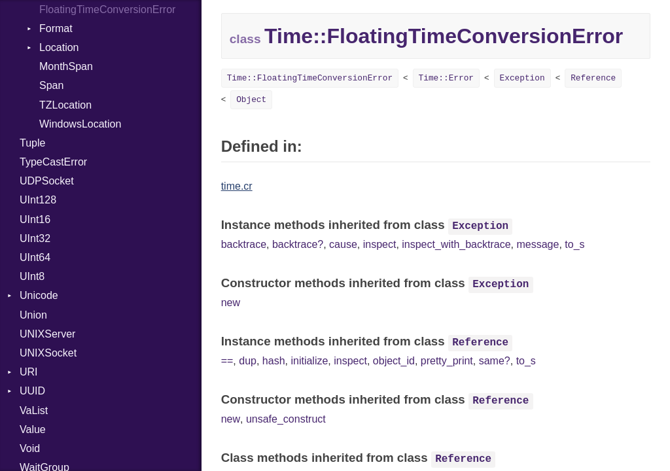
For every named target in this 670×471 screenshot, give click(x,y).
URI (29, 371)
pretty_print (447, 360)
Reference (593, 78)
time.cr (237, 186)
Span (51, 85)
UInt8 (32, 276)
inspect (380, 244)
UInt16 (35, 219)
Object (251, 100)
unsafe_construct (286, 419)
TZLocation (65, 105)
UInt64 (35, 257)
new (230, 302)
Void (30, 448)
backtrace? (297, 244)
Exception (522, 78)
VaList (34, 410)
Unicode (39, 295)
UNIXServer (47, 334)
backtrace (243, 244)
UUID (32, 390)
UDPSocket (47, 180)
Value (33, 429)
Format (56, 28)
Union (33, 315)
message (537, 244)
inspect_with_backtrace (456, 244)
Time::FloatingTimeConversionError (310, 78)
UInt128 (38, 199)
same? (494, 360)
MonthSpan (66, 66)
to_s (574, 244)
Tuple (32, 142)
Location (59, 47)
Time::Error (446, 78)
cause (343, 244)
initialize (309, 360)
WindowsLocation (80, 124)
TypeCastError (53, 161)
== (227, 360)
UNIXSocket (48, 352)
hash (273, 360)
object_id (394, 360)
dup (247, 360)
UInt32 (35, 238)
